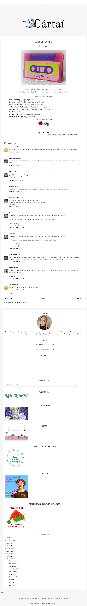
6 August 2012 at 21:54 (16, 165)
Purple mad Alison (15, 198)
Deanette (12, 285)
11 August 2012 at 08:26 (16, 278)
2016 (9, 548)
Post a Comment (12, 294)
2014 (9, 551)
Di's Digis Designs (16, 105)
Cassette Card (12, 566)
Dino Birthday (12, 571)
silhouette (73, 135)
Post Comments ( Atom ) (19, 302)
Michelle (12, 171)
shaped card (66, 135)
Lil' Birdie (11, 579)
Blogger (65, 598)
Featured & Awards (44, 349)
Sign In (2, 593)
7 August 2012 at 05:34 (16, 180)
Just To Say (12, 563)
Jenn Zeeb (12, 267)
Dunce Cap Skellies (14, 569)
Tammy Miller (13, 254)
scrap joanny (13, 158)
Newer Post (9, 298)
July (10, 585)
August (11, 559)
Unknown (12, 147)
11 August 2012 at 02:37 (16, 261)
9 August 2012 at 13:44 (16, 207)
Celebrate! (11, 574)
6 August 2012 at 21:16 (16, 152)
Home (43, 298)
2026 (9, 538)
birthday (54, 135)
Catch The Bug (14, 100)
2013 (9, 554)
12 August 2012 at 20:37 (16, 290)
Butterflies (11, 582)
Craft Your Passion (16, 117)
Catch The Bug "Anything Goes (55, 270)
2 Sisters (12, 102)
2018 (9, 543)
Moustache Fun (13, 577)
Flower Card (12, 561)
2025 (9, 540)
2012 (8, 556)
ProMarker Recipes (44, 344)
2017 (8, 546)
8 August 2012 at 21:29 (16, 191)
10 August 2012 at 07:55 (16, 227)
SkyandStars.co (51, 603)
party (59, 135)
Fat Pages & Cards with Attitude (21, 109)
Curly (10, 213)
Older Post (78, 298)
